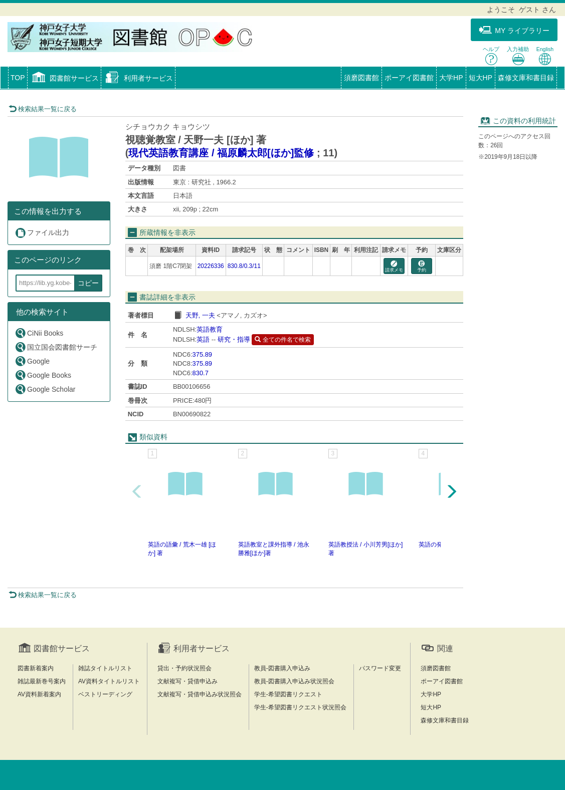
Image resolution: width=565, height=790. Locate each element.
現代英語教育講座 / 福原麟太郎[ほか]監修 (221, 152)
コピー (88, 283)
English (544, 56)
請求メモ (394, 266)
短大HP (480, 78)
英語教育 (210, 329)
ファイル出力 (42, 232)
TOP (18, 78)
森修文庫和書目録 (526, 78)
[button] (64, 79)
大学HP (451, 78)
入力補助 (518, 56)
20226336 (211, 266)
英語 (203, 339)
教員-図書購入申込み (282, 668)
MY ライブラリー (514, 30)
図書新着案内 (36, 668)
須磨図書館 (361, 78)
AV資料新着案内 (39, 694)
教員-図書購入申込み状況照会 (294, 681)
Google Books (43, 375)
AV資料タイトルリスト (109, 681)
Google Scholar (45, 389)
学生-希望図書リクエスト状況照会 (300, 707)
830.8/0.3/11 (244, 266)
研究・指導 (234, 339)
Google (32, 361)
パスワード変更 (380, 668)
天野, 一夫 (200, 315)
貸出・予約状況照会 (184, 668)
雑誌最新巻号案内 (42, 681)
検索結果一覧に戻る (43, 109)
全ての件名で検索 (282, 339)
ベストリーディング (105, 694)
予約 (421, 266)
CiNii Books (39, 333)
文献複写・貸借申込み (187, 681)
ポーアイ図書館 (409, 78)
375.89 (202, 354)
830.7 (201, 373)
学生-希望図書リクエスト (288, 694)
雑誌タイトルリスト (105, 668)
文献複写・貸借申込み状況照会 (199, 694)
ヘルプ (491, 56)
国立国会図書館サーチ (56, 347)
